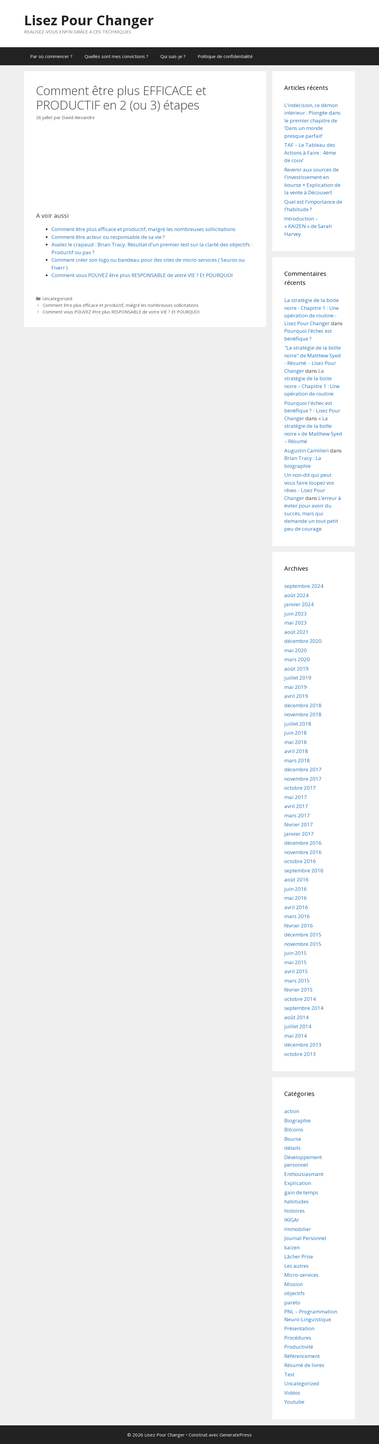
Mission (293, 1284)
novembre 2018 (303, 714)
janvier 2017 (299, 833)
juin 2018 (295, 732)
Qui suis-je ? (173, 56)
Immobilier (297, 1229)
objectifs (294, 1293)
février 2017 (298, 824)
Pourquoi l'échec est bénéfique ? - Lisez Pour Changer (312, 411)
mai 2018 (295, 742)
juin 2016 (295, 888)
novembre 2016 (303, 852)
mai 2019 (295, 686)
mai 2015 (295, 962)
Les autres (296, 1265)
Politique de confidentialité (225, 56)
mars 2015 (297, 980)
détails (292, 1147)
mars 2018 (297, 760)
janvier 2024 (299, 604)
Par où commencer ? (51, 56)
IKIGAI (291, 1219)
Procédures (297, 1337)
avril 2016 (296, 907)
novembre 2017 (303, 778)
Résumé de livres (304, 1365)
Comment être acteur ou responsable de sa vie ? (108, 236)
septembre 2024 (303, 585)
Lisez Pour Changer (89, 20)
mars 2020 (297, 659)
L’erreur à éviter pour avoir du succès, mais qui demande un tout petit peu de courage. (312, 513)
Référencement (302, 1356)
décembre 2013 (303, 1044)
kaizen (292, 1247)
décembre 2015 (303, 934)
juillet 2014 (297, 1026)
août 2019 (296, 668)
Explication (297, 1183)
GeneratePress (236, 1435)
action (291, 1111)
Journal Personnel (305, 1238)
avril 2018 (296, 751)
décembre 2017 (303, 769)
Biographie (297, 1120)
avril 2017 (296, 806)
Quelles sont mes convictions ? (116, 56)
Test (289, 1374)
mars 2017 (297, 815)
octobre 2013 (300, 1054)
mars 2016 (297, 916)
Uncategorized (57, 298)
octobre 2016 (300, 861)
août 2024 (296, 595)
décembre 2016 (303, 842)
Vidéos (292, 1392)
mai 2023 (295, 622)
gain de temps (301, 1192)
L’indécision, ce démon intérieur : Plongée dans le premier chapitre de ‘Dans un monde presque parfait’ (312, 120)
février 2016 (298, 925)
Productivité (298, 1346)
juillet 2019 (297, 677)
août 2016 (296, 879)
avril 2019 (296, 696)
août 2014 (296, 1017)
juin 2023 (295, 613)
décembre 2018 (303, 705)
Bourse (292, 1138)
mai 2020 (295, 650)
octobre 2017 (300, 787)
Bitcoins (293, 1129)
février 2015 (298, 989)
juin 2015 (295, 952)
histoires (294, 1210)
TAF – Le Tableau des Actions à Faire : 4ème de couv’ (310, 152)
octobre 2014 (300, 998)
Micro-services (301, 1274)
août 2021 (296, 631)
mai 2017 (295, 797)
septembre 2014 (303, 1007)
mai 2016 (295, 897)
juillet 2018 (297, 723)
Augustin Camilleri (306, 450)
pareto (292, 1302)
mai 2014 (295, 1035)
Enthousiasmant (303, 1174)
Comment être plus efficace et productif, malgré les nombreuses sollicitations (143, 229)
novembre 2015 (303, 943)
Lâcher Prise (298, 1256)
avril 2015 (296, 971)
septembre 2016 (303, 870)
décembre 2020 (303, 640)
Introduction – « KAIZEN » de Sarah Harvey (308, 226)
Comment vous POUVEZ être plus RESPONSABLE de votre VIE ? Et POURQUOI (142, 275)
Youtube (294, 1401)
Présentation (299, 1328)
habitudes (296, 1201)
